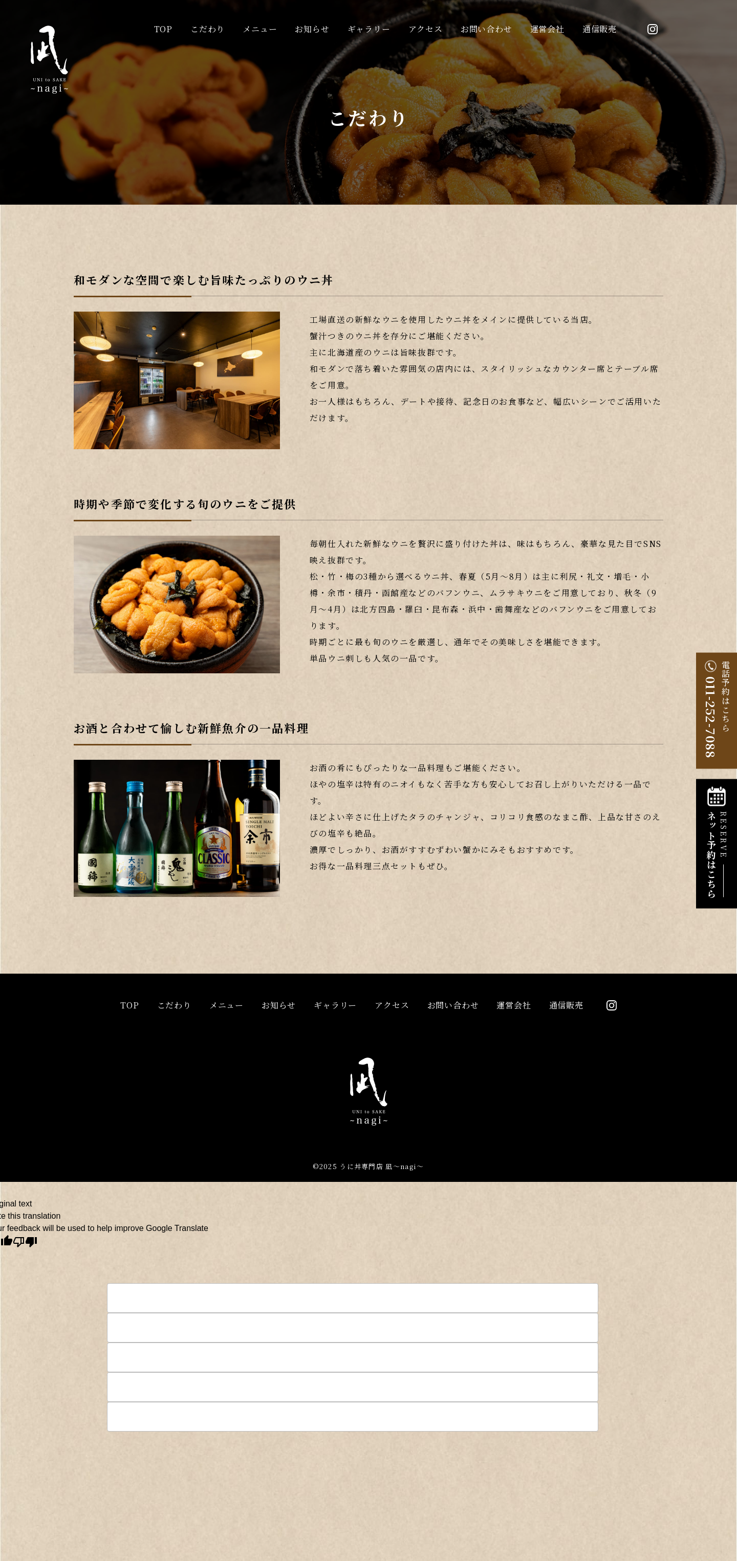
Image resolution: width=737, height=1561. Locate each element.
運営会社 (547, 29)
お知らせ (312, 29)
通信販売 (599, 29)
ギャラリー (369, 29)
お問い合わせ (486, 29)
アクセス (425, 29)
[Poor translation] (25, 1241)
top (163, 29)
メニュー (260, 29)
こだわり (207, 29)
